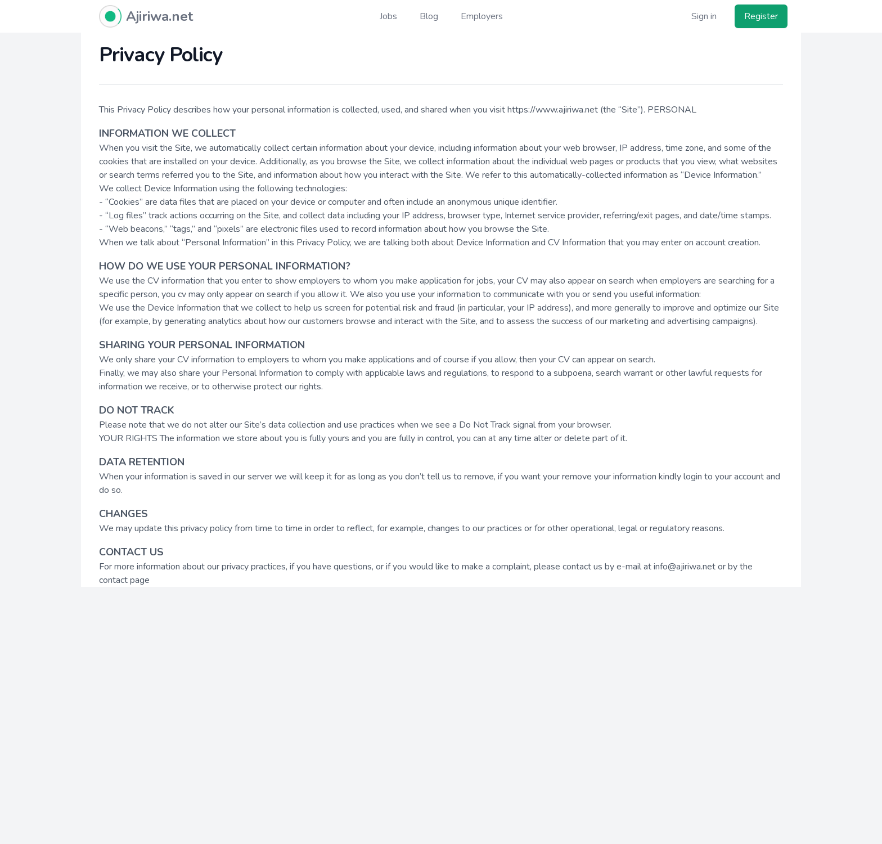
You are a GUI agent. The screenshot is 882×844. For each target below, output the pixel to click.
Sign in (704, 16)
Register (761, 16)
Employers (482, 16)
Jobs (388, 16)
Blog (429, 16)
